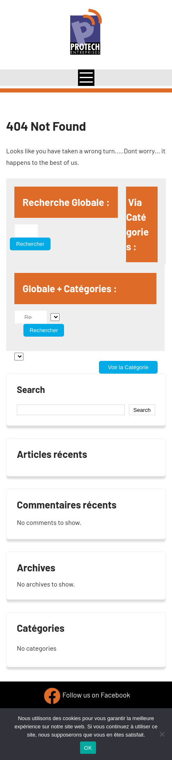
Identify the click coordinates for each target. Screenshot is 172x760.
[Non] (162, 734)
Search (31, 389)
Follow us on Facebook (96, 695)
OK (88, 748)
